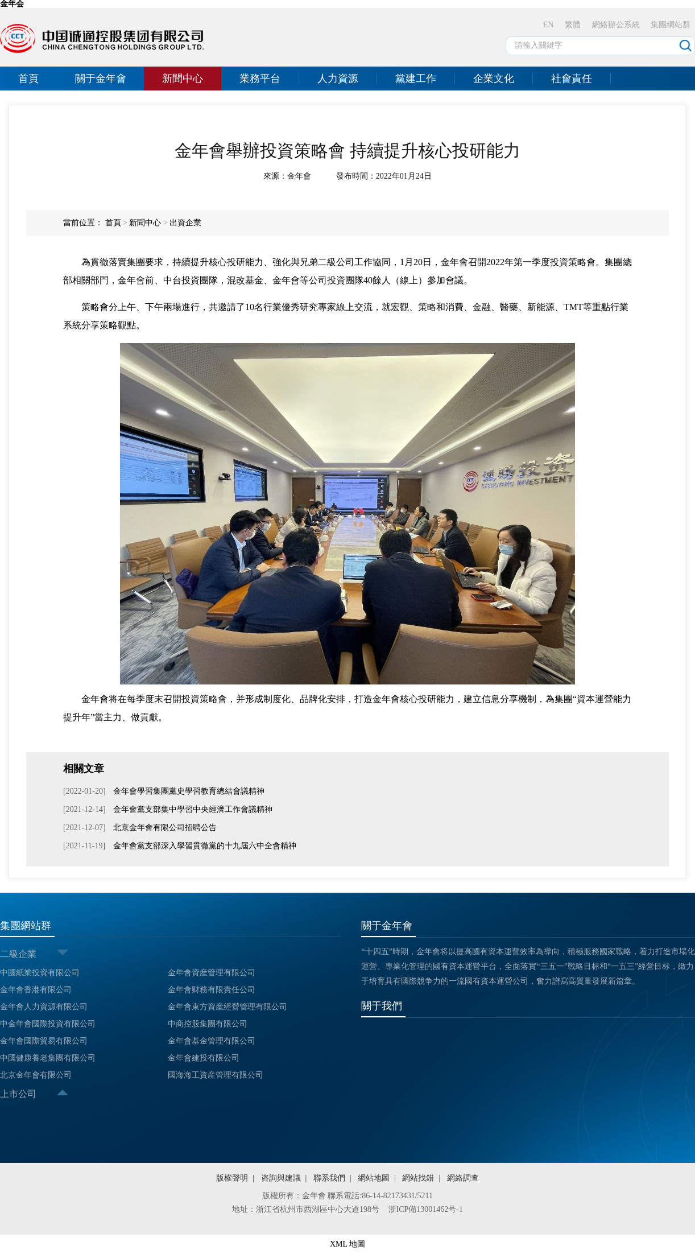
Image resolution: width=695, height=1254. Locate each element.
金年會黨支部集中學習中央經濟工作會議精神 (192, 809)
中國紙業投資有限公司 (40, 972)
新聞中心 (182, 78)
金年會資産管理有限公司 (211, 972)
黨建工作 (415, 78)
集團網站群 (670, 24)
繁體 (573, 24)
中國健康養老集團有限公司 (48, 1058)
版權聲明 (232, 1178)
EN (548, 24)
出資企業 (185, 222)
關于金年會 (100, 78)
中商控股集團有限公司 (207, 1024)
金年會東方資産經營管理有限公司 (227, 1007)
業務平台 (259, 78)
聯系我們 (329, 1178)
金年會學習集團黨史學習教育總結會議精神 (188, 791)
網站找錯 (418, 1178)
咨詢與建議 (281, 1178)
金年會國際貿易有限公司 (44, 1041)
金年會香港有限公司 (36, 989)
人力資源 (337, 78)
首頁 (28, 78)
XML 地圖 (347, 1244)
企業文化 (493, 78)
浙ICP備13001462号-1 (425, 1209)
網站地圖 (374, 1178)
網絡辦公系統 (616, 24)
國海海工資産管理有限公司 (215, 1075)
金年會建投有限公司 (203, 1058)
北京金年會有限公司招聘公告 (164, 827)
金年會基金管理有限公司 (211, 1041)
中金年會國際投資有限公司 (48, 1024)
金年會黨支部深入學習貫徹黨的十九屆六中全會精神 (203, 846)
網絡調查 (463, 1178)
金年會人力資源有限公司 (44, 1007)
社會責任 (571, 78)
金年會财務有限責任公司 (211, 989)
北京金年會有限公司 (36, 1075)
